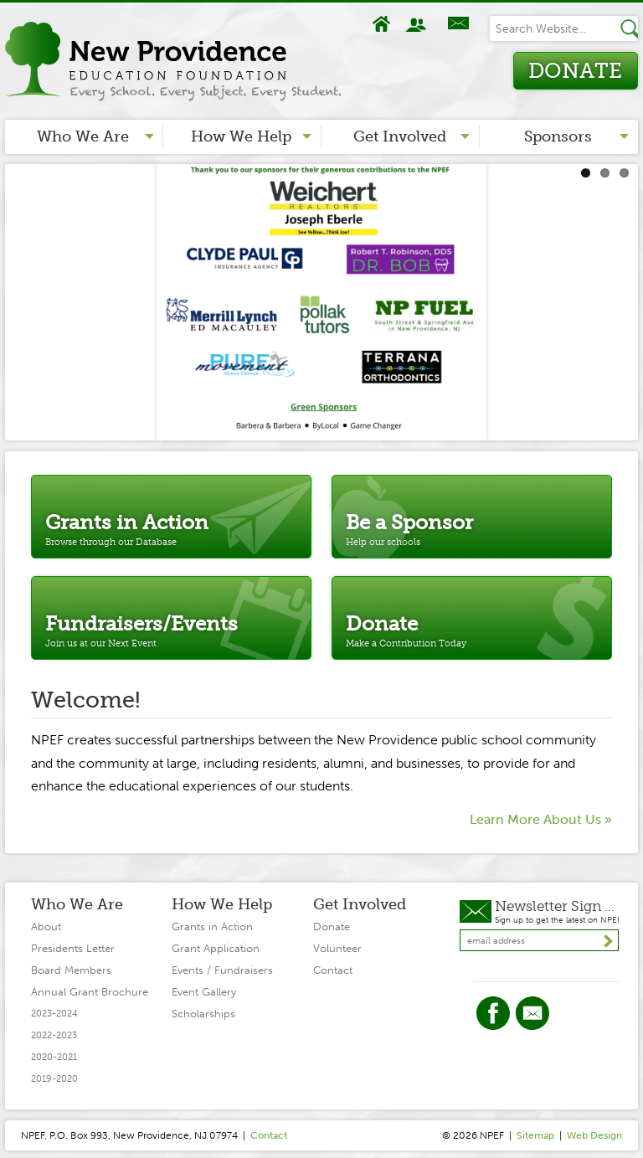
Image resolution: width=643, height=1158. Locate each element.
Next (625, 298)
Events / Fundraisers (222, 970)
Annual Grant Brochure (89, 992)
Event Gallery (204, 992)
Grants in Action (212, 926)
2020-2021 (54, 1057)
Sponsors (558, 136)
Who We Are (83, 136)
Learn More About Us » (541, 819)
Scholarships (203, 1013)
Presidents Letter (73, 948)
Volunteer (337, 948)
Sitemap (535, 1135)
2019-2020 (54, 1078)
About (417, 24)
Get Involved (399, 136)
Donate (575, 71)
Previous (17, 298)
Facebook (493, 1013)
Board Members (71, 970)
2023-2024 (54, 1013)
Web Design (594, 1135)
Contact (458, 24)
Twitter (532, 1013)
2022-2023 (54, 1035)
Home (382, 24)
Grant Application (216, 948)
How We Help (241, 136)
